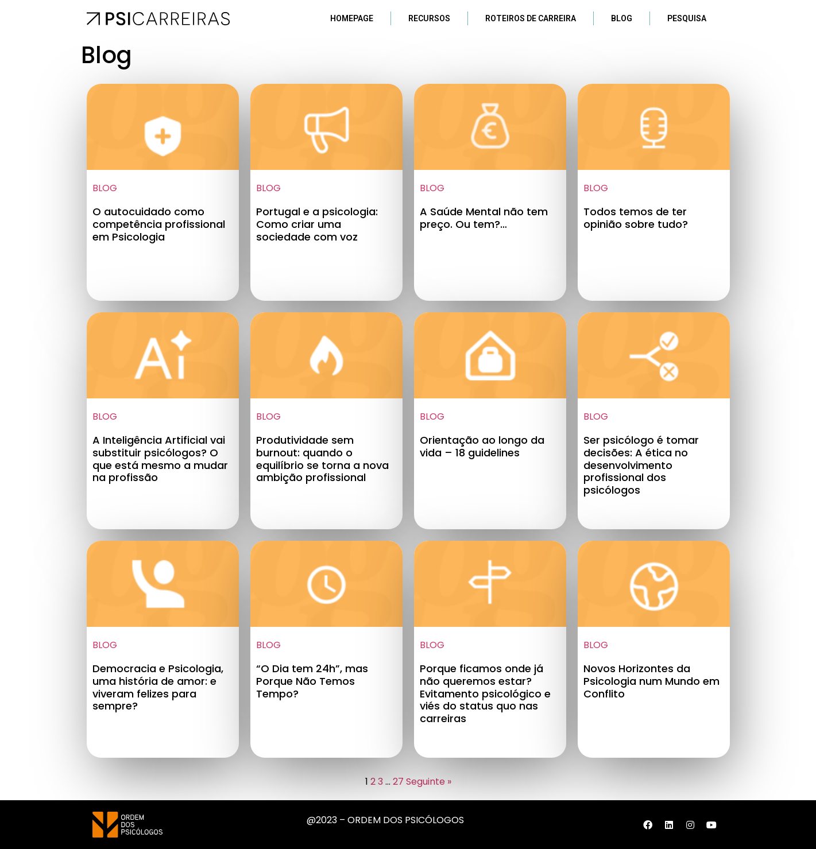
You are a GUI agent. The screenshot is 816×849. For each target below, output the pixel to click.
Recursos (429, 18)
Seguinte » (428, 781)
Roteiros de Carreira (530, 18)
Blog (621, 18)
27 (398, 781)
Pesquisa (686, 18)
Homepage (351, 18)
